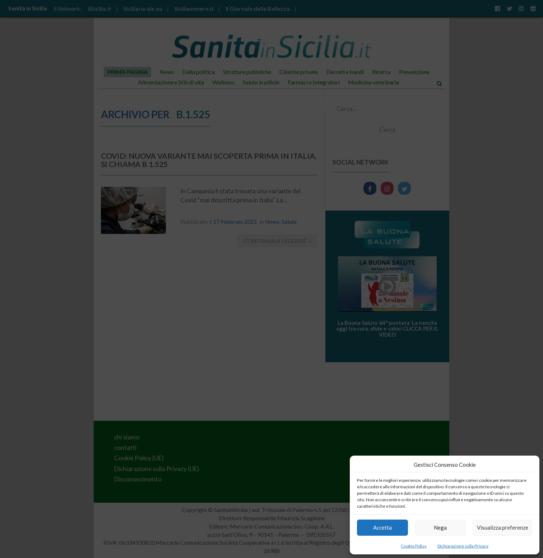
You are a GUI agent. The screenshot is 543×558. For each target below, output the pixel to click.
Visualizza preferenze (502, 527)
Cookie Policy (414, 546)
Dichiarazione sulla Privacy (462, 546)
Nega (440, 527)
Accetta (382, 527)
